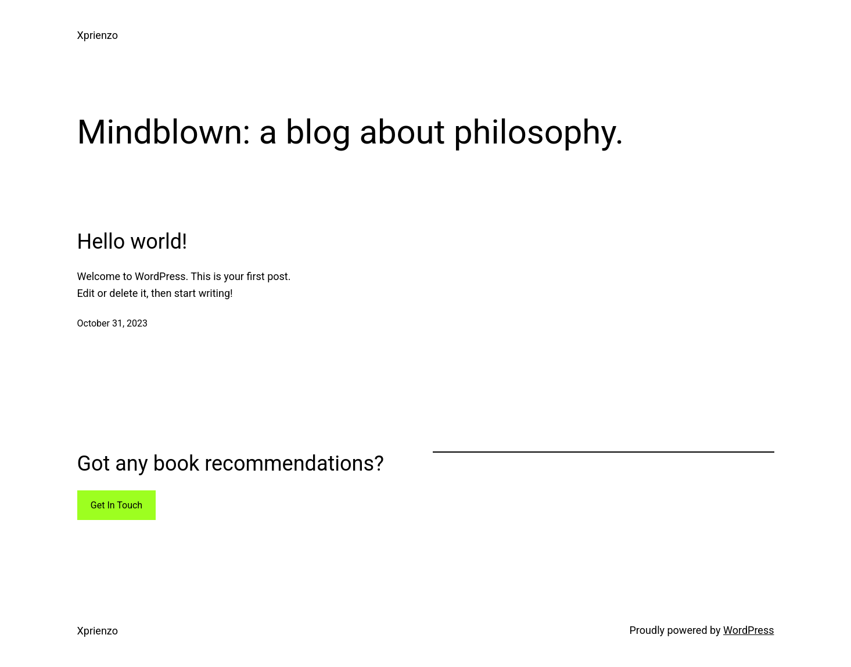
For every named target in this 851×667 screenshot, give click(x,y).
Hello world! (132, 241)
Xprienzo (97, 35)
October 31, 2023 (112, 323)
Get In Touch (116, 505)
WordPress (748, 630)
